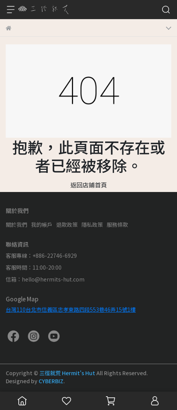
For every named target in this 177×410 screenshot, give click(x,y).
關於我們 (16, 224)
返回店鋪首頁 (88, 184)
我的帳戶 (41, 224)
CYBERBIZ (51, 381)
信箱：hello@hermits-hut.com (45, 279)
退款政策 (67, 224)
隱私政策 (92, 224)
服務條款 (117, 224)
